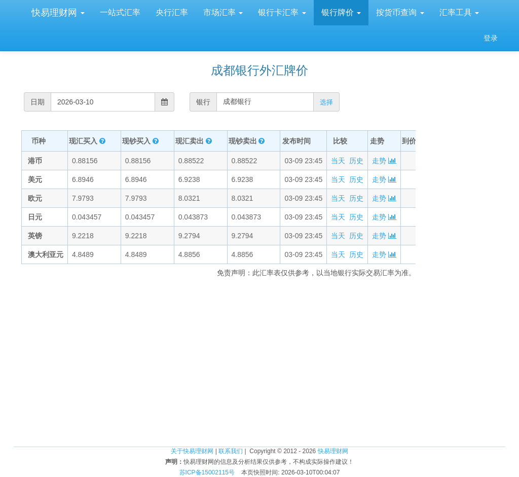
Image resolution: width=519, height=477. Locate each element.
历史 (356, 161)
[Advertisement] (464, 279)
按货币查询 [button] (400, 12)
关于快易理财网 (192, 451)
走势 (384, 161)
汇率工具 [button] (459, 12)
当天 (338, 161)
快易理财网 (57, 13)
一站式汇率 (120, 12)
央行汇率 (172, 12)
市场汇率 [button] (223, 12)
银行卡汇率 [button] (282, 12)
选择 (326, 102)
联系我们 (230, 451)
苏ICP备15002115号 (207, 472)
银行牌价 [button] (341, 12)
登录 (491, 38)
